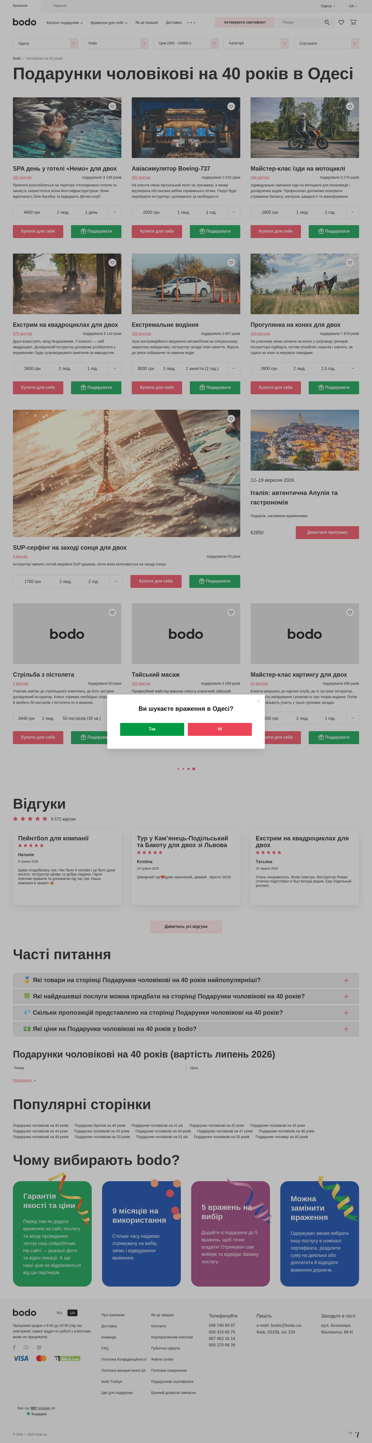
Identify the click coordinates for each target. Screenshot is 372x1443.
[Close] (258, 701)
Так (152, 729)
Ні (220, 729)
